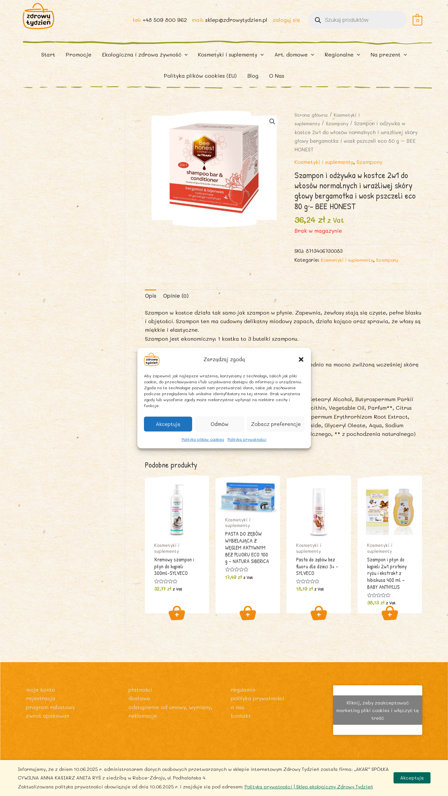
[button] (301, 359)
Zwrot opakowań (48, 715)
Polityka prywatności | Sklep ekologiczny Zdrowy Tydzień (309, 786)
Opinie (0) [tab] (176, 304)
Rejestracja (41, 698)
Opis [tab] (150, 304)
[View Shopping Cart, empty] (417, 23)
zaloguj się (286, 23)
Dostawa (139, 698)
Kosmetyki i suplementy (324, 170)
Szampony (338, 132)
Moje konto (40, 689)
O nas (237, 706)
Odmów (219, 424)
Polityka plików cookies (203, 438)
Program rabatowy (51, 706)
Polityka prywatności (246, 438)
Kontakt (241, 715)
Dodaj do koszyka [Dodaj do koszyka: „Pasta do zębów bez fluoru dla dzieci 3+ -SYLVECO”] (318, 622)
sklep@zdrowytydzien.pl (236, 23)
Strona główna (311, 123)
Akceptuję (168, 424)
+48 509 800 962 (164, 23)
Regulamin (244, 689)
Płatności (140, 689)
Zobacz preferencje (276, 424)
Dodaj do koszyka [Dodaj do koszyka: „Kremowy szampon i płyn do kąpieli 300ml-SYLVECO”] (177, 622)
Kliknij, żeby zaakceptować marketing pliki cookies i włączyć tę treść (377, 710)
